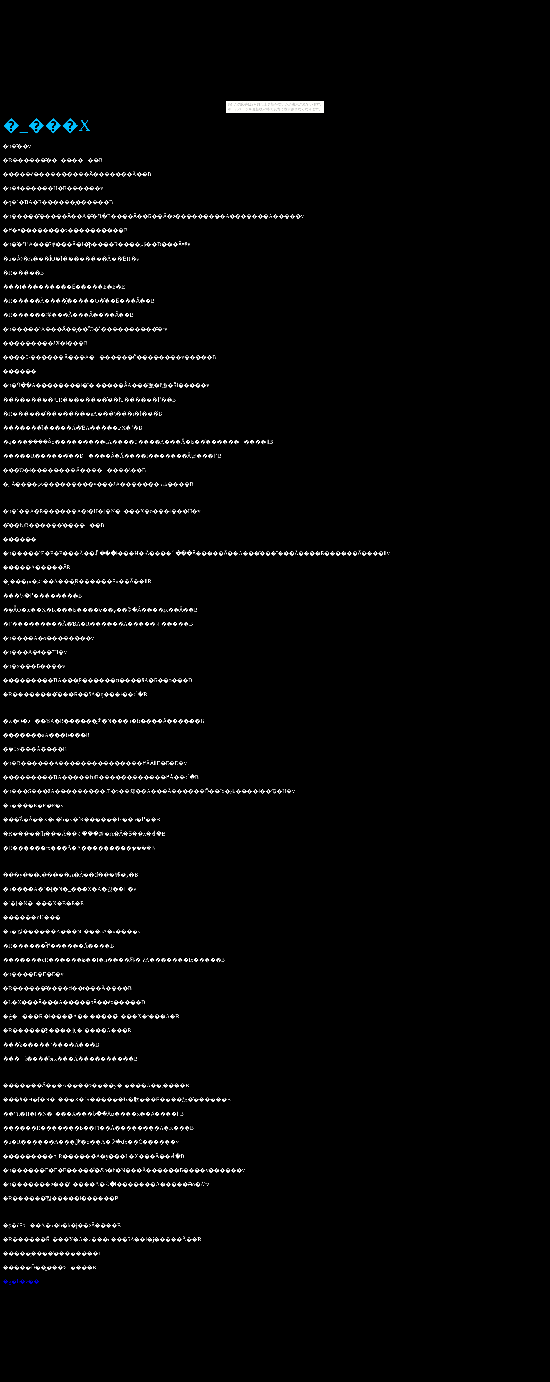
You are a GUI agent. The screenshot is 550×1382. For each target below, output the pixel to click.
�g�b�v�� (21, 1281)
